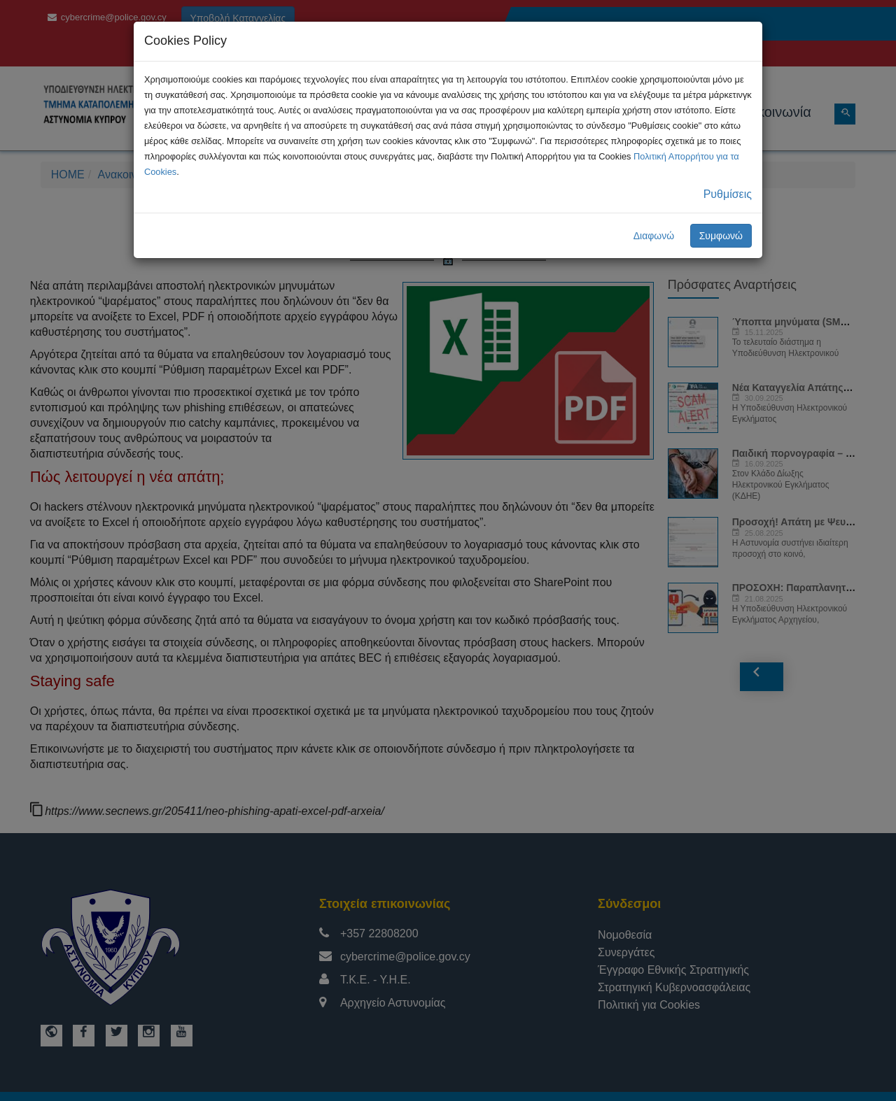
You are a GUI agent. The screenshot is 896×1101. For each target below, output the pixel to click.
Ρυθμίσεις (728, 194)
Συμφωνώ (721, 235)
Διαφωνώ (654, 235)
